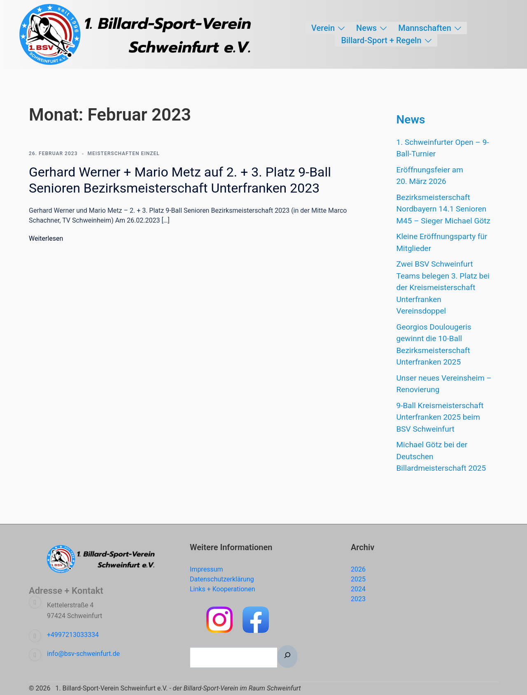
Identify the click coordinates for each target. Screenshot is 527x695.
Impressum (206, 569)
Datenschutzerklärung (222, 579)
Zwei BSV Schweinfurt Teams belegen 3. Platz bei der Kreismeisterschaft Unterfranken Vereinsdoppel (443, 287)
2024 (358, 589)
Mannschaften (424, 28)
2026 (358, 569)
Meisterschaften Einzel (124, 153)
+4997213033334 (73, 635)
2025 (358, 579)
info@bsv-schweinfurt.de (83, 654)
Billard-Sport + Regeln (381, 40)
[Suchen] (287, 656)
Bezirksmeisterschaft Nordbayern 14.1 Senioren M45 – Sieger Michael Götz (443, 209)
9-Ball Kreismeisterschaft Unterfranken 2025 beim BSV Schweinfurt (440, 417)
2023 (358, 599)
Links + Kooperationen (222, 589)
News (366, 28)
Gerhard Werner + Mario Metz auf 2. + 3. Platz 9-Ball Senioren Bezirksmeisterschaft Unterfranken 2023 (180, 179)
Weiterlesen (46, 238)
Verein (323, 28)
